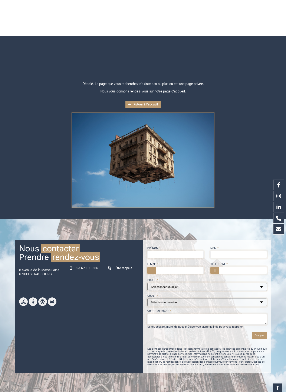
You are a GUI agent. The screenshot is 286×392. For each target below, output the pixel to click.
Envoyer (259, 324)
